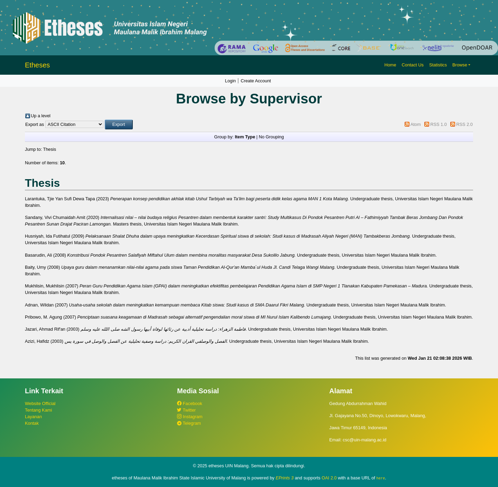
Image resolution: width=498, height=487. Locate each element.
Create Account (256, 80)
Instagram (189, 416)
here (380, 478)
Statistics (438, 64)
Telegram (189, 423)
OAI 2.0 (329, 477)
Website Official (40, 403)
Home (390, 64)
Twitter (186, 410)
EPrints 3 (285, 477)
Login (230, 80)
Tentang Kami (38, 410)
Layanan (33, 416)
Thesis (49, 149)
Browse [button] (459, 64)
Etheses (37, 65)
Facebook (189, 403)
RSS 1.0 (438, 124)
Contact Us (413, 64)
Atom (416, 124)
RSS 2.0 (464, 124)
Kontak (32, 423)
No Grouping (271, 136)
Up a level (40, 115)
